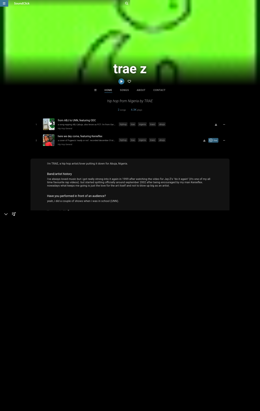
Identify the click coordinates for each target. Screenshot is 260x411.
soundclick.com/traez (47, 268)
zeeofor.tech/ (43, 272)
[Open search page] (256, 3)
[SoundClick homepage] (22, 3)
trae (133, 124)
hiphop (123, 124)
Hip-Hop (40, 260)
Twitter (39, 277)
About (141, 90)
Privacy (85, 391)
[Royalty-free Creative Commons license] (214, 139)
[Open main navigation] (4, 3)
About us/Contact (35, 391)
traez (153, 124)
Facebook (41, 282)
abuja (162, 124)
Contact (159, 90)
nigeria (143, 124)
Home (108, 90)
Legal (95, 391)
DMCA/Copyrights (67, 391)
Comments (181, 249)
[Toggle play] (35, 124)
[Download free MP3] (217, 124)
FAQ (19, 391)
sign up (186, 262)
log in (198, 262)
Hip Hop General (64, 128)
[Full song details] (225, 124)
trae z (35, 249)
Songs (124, 90)
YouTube (40, 286)
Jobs (51, 391)
